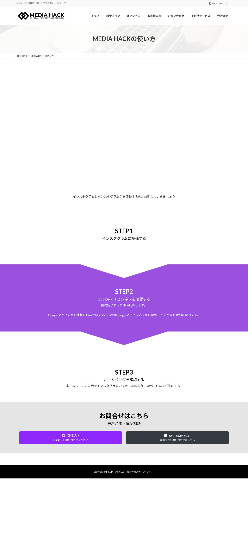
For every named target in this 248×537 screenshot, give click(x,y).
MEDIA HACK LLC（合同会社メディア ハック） (130, 471)
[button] (70, 437)
